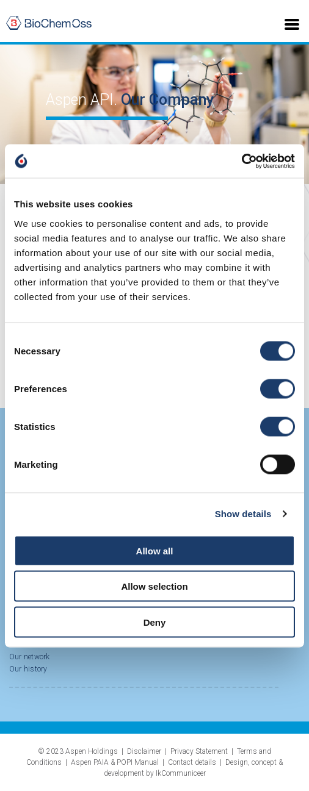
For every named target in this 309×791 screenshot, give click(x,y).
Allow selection (154, 586)
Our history (28, 669)
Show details (243, 514)
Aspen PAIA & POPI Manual (115, 762)
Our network (29, 657)
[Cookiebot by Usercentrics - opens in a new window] (241, 161)
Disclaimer (144, 751)
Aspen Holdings (91, 751)
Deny (155, 622)
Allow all (154, 550)
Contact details (192, 762)
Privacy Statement (199, 751)
